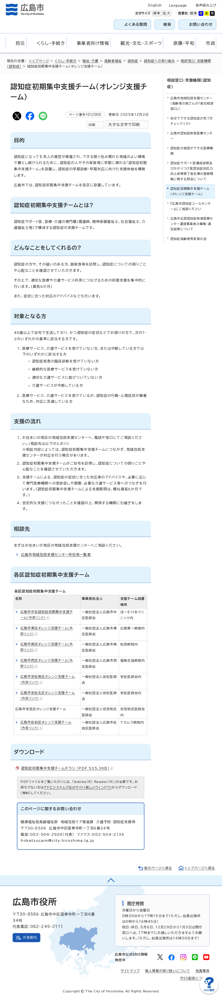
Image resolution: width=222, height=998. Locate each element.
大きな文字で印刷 (124, 124)
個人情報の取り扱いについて (167, 970)
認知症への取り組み (159, 61)
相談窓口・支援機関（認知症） (189, 83)
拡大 (166, 13)
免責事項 (203, 970)
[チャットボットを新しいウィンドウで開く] (209, 993)
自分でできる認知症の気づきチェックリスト (191, 121)
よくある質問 (135, 24)
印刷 (92, 124)
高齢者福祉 (113, 61)
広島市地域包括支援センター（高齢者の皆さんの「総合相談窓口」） (192, 103)
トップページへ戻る (200, 868)
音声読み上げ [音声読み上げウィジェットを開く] (206, 5)
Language (178, 5)
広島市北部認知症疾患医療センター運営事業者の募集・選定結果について (191, 224)
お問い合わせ (201, 24)
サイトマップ (130, 970)
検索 (167, 24)
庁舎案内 (30, 937)
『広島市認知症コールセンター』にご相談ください (190, 206)
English (155, 5)
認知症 (133, 61)
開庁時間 (135, 903)
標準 (156, 13)
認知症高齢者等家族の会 (188, 238)
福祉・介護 (90, 61)
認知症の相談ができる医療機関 (191, 150)
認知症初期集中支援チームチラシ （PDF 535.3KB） (67, 768)
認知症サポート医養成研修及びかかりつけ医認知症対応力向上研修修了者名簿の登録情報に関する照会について (191, 170)
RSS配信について (195, 978)
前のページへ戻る (158, 868)
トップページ (39, 61)
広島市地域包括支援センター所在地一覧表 (56, 554)
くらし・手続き (66, 61)
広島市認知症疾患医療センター (191, 136)
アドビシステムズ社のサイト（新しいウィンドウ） (78, 787)
